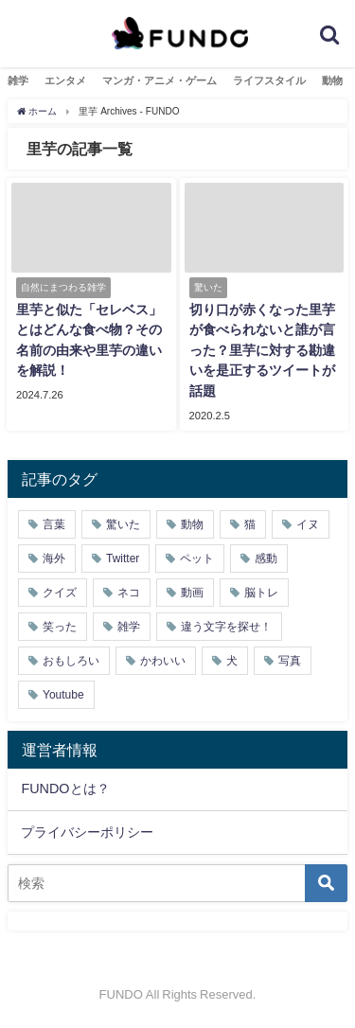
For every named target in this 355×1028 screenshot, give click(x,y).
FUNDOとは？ (65, 788)
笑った (60, 626)
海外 (54, 558)
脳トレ (261, 592)
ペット (197, 558)
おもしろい (71, 660)
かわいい (163, 660)
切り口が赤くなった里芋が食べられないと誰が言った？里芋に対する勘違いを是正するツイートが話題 (262, 350)
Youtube (63, 694)
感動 (266, 558)
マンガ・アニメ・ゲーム (159, 80)
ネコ (128, 592)
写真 (289, 660)
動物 (332, 80)
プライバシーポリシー (87, 832)
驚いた (123, 524)
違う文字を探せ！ (226, 626)
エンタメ (65, 80)
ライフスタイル (269, 80)
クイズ (60, 592)
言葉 (54, 524)
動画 (192, 592)
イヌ (307, 524)
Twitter (122, 558)
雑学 (18, 80)
